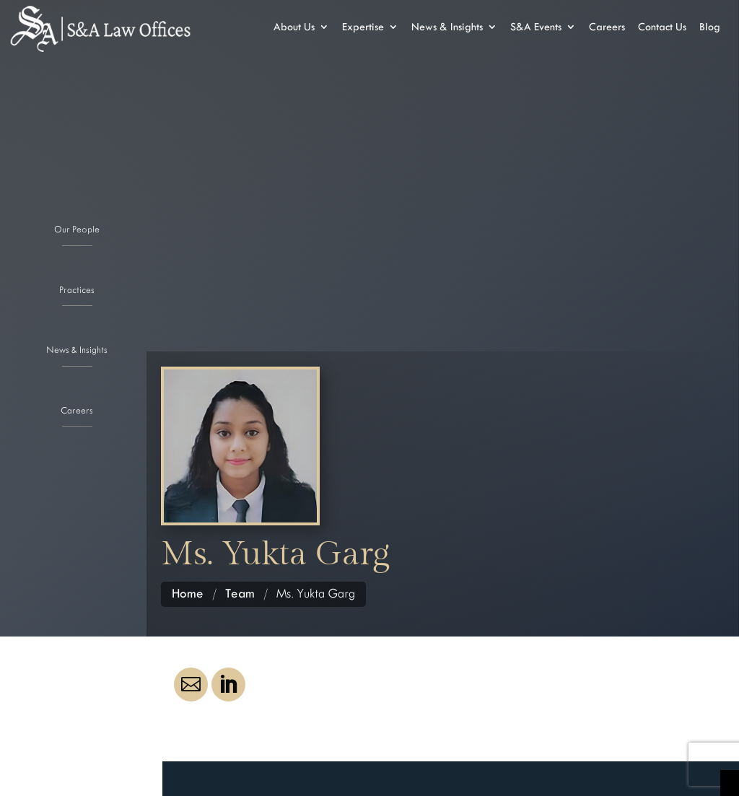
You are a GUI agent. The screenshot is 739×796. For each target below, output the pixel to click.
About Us (294, 27)
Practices (77, 289)
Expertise (363, 27)
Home (188, 593)
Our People (77, 228)
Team (240, 593)
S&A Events (535, 27)
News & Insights (77, 349)
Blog (709, 27)
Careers (77, 409)
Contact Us (662, 27)
